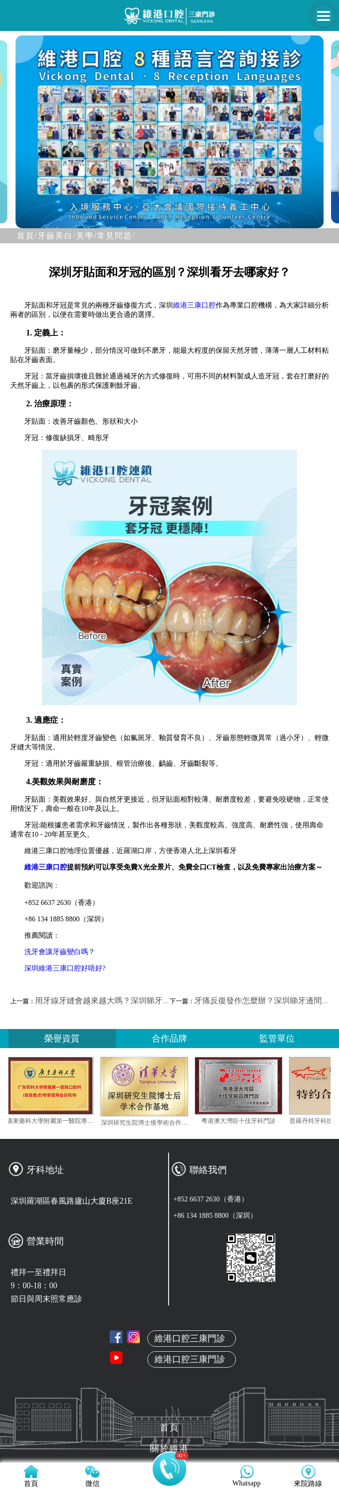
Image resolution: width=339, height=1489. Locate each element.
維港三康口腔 (194, 305)
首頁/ (27, 235)
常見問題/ (116, 235)
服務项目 (169, 1393)
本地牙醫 (169, 1351)
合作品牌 (169, 1038)
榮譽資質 (62, 1038)
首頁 (169, 1309)
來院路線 (169, 1434)
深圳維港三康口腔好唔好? (64, 968)
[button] (127, 220)
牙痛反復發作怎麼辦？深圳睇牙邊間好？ (266, 1000)
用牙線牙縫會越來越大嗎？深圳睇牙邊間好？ (114, 1000)
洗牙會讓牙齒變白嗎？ (59, 951)
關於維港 (169, 1330)
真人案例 (169, 1372)
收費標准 (169, 1414)
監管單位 (277, 1038)
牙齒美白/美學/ (67, 235)
